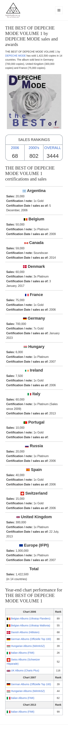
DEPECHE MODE (15, 55)
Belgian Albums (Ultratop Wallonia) (30, 625)
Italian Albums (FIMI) (22, 652)
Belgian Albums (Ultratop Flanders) (30, 618)
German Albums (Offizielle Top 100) (31, 639)
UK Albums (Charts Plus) (25, 670)
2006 (15, 148)
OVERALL (52, 148)
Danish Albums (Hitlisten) (25, 632)
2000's (34, 148)
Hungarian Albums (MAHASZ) (28, 646)
